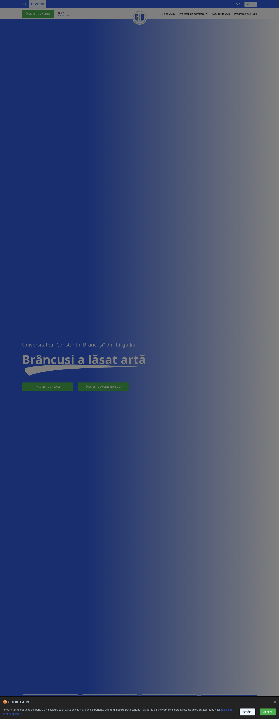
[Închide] (275, 702)
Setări (247, 712)
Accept (267, 712)
